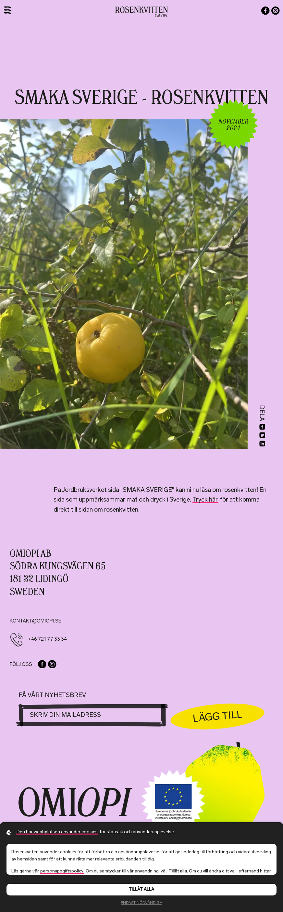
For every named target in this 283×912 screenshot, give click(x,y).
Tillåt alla (141, 889)
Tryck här (205, 500)
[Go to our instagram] (275, 10)
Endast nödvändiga (141, 903)
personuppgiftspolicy (61, 871)
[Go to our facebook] (265, 10)
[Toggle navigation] (7, 10)
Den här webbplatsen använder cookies (57, 832)
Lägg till (217, 716)
